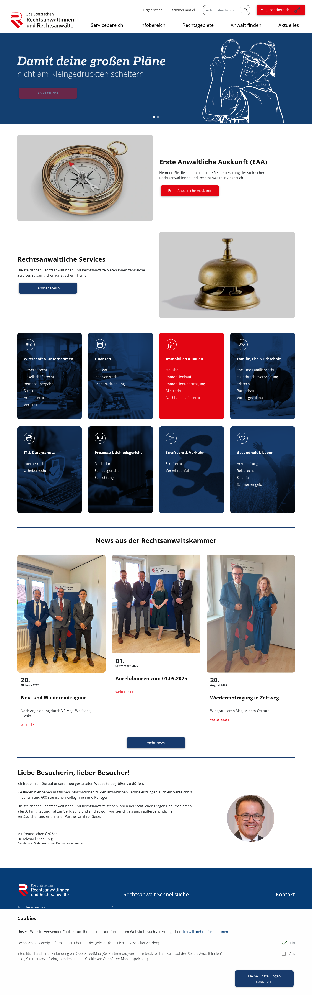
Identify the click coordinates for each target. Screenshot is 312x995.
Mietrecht (174, 390)
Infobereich (153, 25)
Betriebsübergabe (38, 383)
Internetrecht (35, 463)
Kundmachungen (32, 907)
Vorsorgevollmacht (252, 397)
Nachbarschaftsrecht (183, 397)
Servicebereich (107, 25)
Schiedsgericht (107, 470)
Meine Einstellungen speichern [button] (264, 979)
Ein (292, 943)
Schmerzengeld (249, 484)
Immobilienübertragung (185, 383)
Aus (292, 953)
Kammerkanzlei (183, 10)
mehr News (156, 743)
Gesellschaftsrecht (39, 376)
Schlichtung (104, 477)
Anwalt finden (246, 25)
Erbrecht (244, 383)
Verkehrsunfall (178, 470)
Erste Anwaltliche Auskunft (189, 190)
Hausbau (173, 370)
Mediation (103, 463)
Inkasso (101, 370)
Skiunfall (243, 477)
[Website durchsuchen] (222, 10)
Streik (28, 390)
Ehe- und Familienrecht (256, 370)
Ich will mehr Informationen (205, 931)
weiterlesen (30, 724)
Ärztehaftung (247, 463)
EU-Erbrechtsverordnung (257, 376)
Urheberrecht (35, 470)
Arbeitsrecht (34, 397)
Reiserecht (245, 470)
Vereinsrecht (34, 404)
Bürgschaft (246, 390)
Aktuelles (288, 25)
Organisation (152, 10)
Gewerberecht (35, 370)
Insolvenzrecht (107, 376)
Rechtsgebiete (198, 25)
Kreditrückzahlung (110, 383)
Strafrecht (174, 463)
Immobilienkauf (178, 376)
